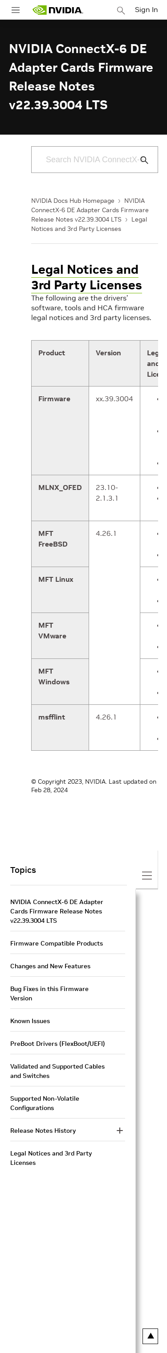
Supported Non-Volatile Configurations (44, 1103)
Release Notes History (43, 1131)
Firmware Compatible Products (56, 943)
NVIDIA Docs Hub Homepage (72, 201)
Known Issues (30, 1021)
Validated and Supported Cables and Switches (57, 1071)
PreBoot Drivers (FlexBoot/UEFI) (57, 1044)
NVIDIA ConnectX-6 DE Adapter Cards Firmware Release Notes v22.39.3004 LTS (90, 210)
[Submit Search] (139, 160)
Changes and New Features (50, 966)
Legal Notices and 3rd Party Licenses (86, 277)
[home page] (58, 10)
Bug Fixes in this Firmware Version (49, 993)
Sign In (146, 9)
